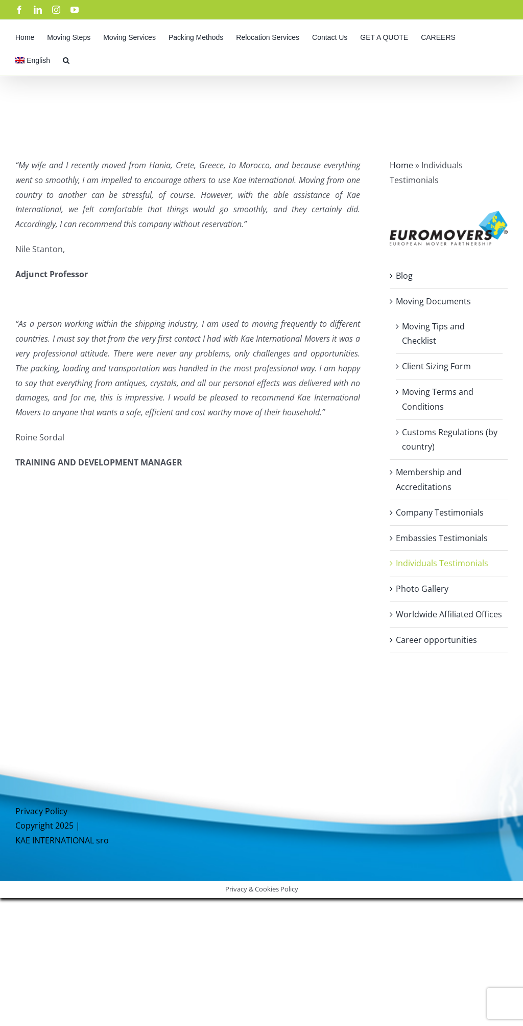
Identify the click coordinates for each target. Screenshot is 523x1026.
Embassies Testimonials (442, 538)
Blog (404, 275)
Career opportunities (436, 639)
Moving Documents (433, 301)
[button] (66, 59)
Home (401, 165)
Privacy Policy (41, 811)
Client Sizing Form (436, 366)
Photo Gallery (422, 588)
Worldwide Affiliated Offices (449, 614)
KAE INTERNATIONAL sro (62, 840)
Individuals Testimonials (442, 563)
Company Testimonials (440, 512)
